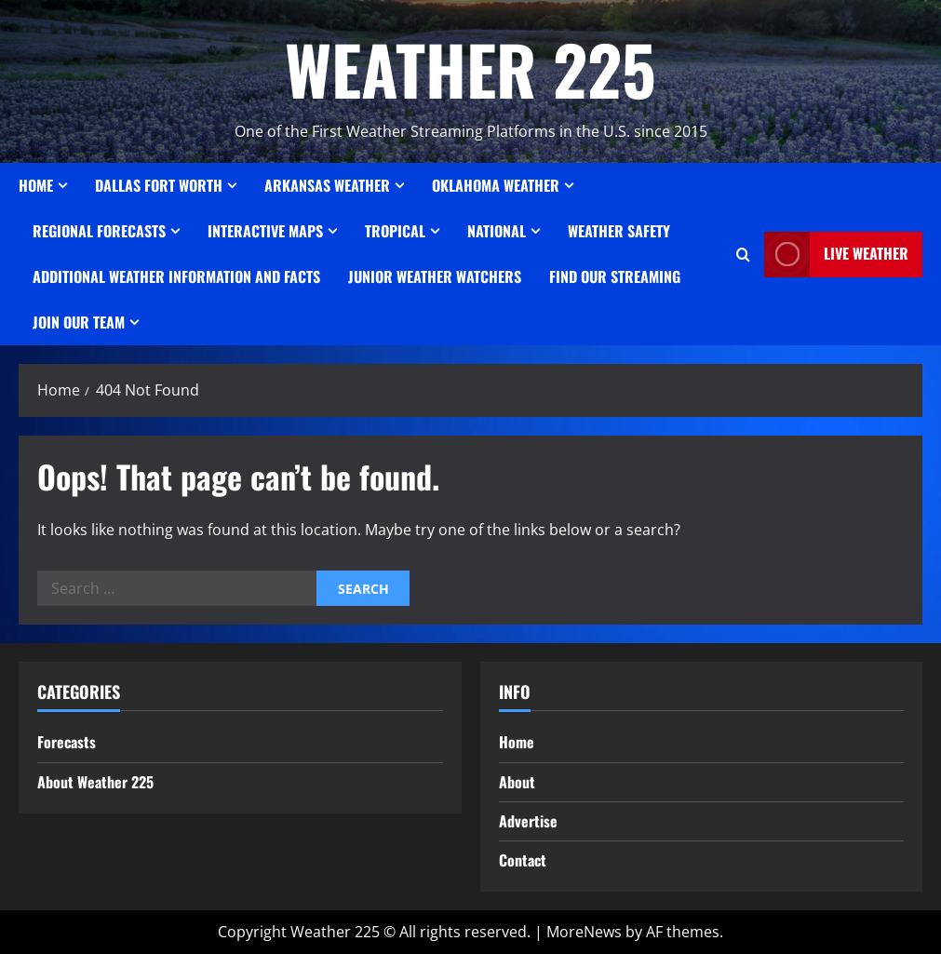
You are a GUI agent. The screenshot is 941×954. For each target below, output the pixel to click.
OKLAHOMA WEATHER (495, 185)
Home (36, 185)
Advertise (528, 821)
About (517, 782)
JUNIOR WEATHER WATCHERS (434, 276)
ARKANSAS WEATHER (327, 185)
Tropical (395, 231)
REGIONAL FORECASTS (99, 231)
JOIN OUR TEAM (79, 322)
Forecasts (66, 742)
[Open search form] (743, 254)
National (496, 231)
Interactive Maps (265, 231)
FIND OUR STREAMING (614, 276)
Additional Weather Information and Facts (176, 276)
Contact (522, 860)
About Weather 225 (95, 782)
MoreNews (584, 931)
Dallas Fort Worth (158, 185)
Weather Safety (619, 231)
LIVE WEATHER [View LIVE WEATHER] (836, 254)
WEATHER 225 (470, 68)
